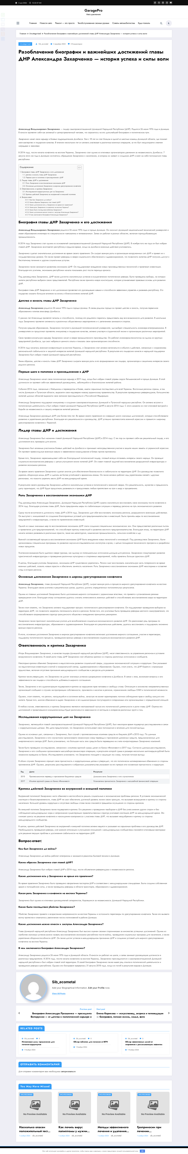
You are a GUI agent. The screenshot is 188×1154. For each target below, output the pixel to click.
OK (142, 1151)
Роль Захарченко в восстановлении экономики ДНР (45, 183)
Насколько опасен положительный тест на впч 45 (33, 1129)
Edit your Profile (96, 988)
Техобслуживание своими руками (93, 23)
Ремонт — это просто (64, 23)
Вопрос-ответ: (27, 197)
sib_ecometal (43, 44)
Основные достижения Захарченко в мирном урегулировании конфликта (53, 186)
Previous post (86, 1009)
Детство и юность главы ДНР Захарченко (41, 175)
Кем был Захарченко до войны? (40, 200)
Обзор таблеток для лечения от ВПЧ (90, 1042)
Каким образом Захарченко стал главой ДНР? (45, 202)
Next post (101, 1009)
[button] (78, 168)
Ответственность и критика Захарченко (37, 189)
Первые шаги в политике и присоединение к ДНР (44, 177)
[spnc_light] (169, 23)
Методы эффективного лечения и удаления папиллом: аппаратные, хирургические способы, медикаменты (113, 1129)
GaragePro (93, 10)
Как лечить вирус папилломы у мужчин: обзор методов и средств (74, 1129)
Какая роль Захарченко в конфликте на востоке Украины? (49, 207)
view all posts (58, 993)
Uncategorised (25, 44)
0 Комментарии (76, 44)
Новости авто (46, 23)
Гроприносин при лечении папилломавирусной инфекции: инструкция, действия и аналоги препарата (152, 1129)
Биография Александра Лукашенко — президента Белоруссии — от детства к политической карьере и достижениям (61, 1015)
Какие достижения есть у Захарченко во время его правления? (51, 205)
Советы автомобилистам (123, 23)
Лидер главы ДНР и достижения (35, 180)
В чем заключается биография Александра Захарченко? (48, 215)
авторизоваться (68, 1071)
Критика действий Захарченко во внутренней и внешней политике (51, 194)
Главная (32, 23)
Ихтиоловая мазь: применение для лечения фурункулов (38, 1043)
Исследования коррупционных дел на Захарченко (45, 191)
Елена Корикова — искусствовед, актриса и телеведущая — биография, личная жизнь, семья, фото (130, 1015)
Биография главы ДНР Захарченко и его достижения (43, 172)
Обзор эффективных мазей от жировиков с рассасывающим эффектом (143, 1043)
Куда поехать (144, 23)
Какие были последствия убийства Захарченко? (46, 210)
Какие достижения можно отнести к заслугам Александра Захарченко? (54, 212)
